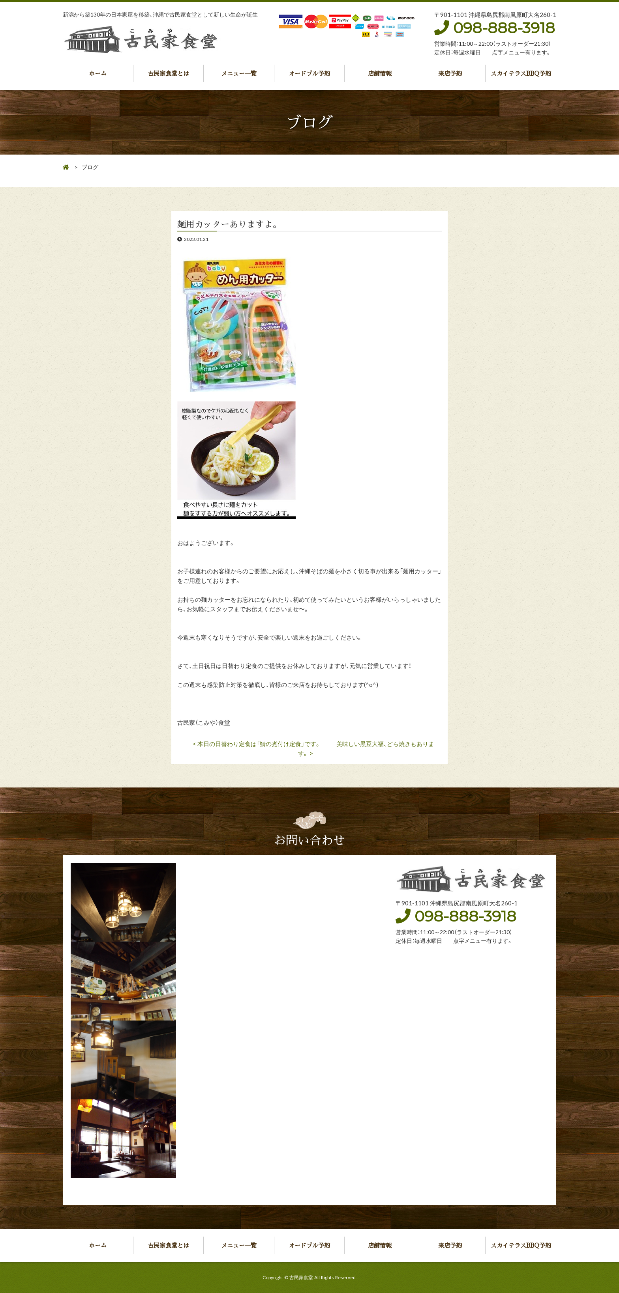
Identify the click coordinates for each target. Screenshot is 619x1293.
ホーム (98, 73)
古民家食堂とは (168, 73)
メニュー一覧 (239, 73)
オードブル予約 (309, 73)
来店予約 (450, 73)
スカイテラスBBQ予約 (521, 73)
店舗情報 (380, 73)
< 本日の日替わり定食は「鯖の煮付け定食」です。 (257, 743)
